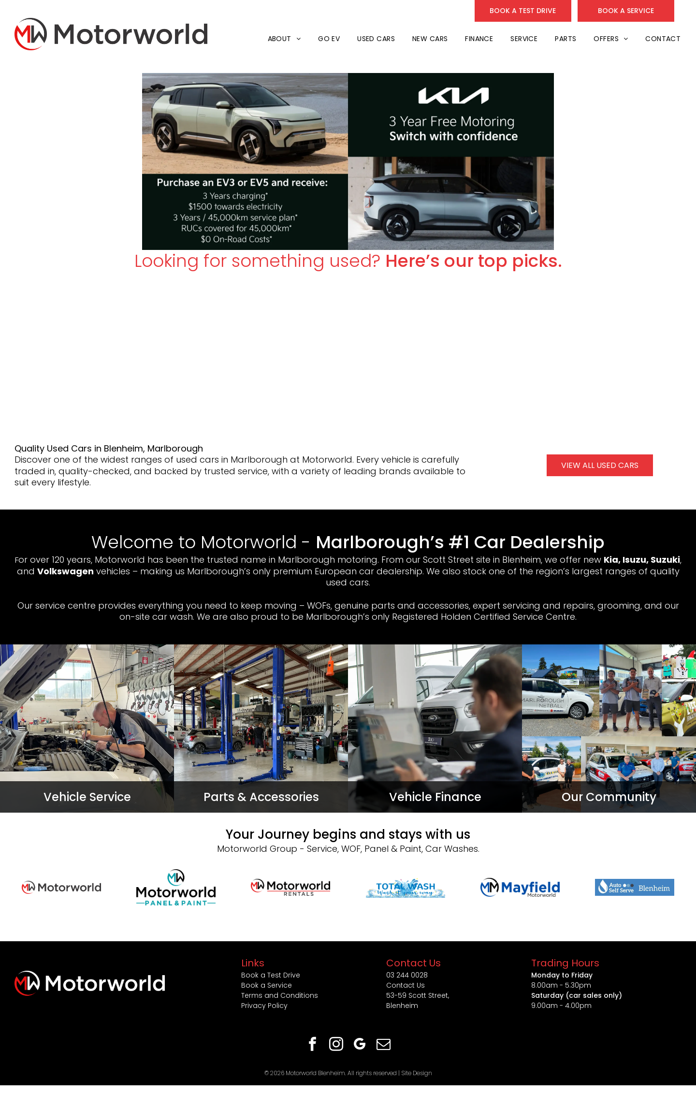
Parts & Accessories (261, 797)
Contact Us (405, 985)
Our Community (609, 797)
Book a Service (266, 985)
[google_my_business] (360, 1045)
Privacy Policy (264, 1005)
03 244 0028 (407, 975)
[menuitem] (283, 38)
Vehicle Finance (435, 797)
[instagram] (336, 1045)
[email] (383, 1045)
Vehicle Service (87, 797)
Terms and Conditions (279, 995)
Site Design (416, 1073)
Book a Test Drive (270, 975)
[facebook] (312, 1045)
